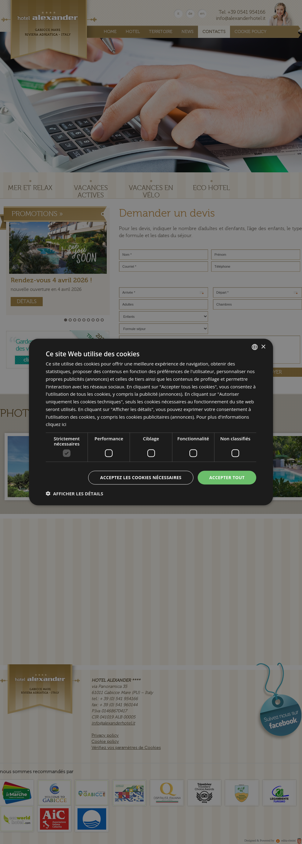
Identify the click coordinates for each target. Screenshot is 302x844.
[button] (74, 493)
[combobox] (255, 347)
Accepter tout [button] (227, 477)
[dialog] (151, 422)
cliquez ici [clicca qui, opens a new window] (56, 424)
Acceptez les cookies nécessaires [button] (141, 477)
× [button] (263, 346)
